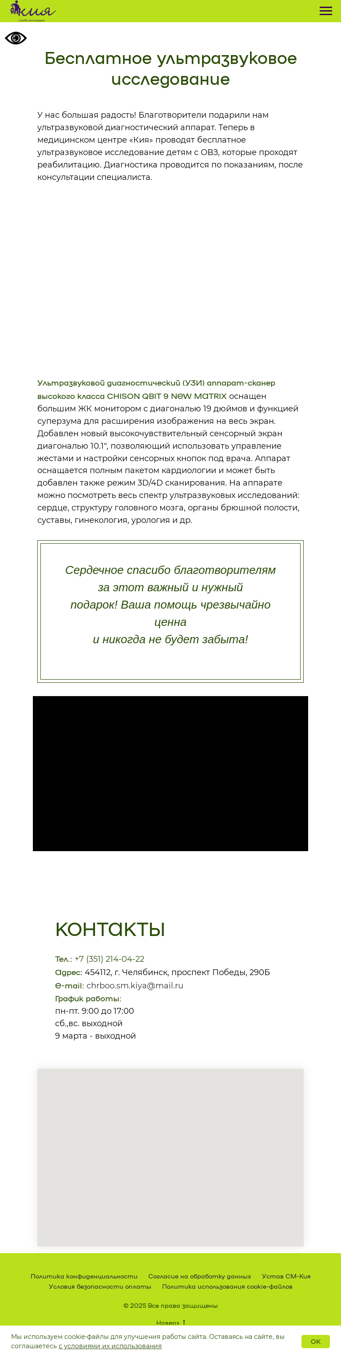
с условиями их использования (110, 1346)
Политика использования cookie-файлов (227, 1286)
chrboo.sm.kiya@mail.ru (135, 986)
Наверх (170, 1323)
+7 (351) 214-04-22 (109, 959)
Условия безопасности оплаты (100, 1286)
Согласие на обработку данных (199, 1275)
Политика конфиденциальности (84, 1275)
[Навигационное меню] (326, 11)
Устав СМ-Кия (286, 1275)
